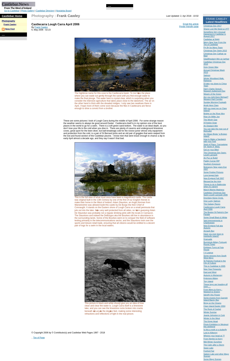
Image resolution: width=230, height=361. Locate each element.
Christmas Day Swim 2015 (215, 51)
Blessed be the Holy (212, 181)
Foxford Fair (209, 351)
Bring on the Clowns (212, 303)
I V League (208, 253)
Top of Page (39, 337)
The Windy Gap (210, 120)
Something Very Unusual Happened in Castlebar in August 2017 (215, 34)
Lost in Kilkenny (210, 333)
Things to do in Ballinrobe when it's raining (215, 185)
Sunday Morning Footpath (215, 102)
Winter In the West (212, 318)
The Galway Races (212, 204)
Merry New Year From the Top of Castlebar (215, 43)
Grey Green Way (211, 67)
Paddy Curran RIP (212, 161)
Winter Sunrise (210, 312)
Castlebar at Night (211, 39)
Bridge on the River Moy (214, 113)
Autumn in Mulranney (213, 275)
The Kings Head (211, 321)
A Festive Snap (210, 123)
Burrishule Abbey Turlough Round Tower (215, 243)
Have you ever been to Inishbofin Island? (214, 235)
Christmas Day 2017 (213, 26)
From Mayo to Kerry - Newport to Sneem (213, 291)
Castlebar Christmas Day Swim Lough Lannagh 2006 (216, 194)
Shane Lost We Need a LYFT (216, 29)
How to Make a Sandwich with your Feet (215, 140)
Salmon (207, 75)
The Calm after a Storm (214, 345)
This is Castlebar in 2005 (214, 266)
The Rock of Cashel (212, 309)
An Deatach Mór (211, 126)
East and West (210, 272)
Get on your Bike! (211, 150)
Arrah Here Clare (211, 105)
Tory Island (208, 281)
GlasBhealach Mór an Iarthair (216, 59)
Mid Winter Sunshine (213, 342)
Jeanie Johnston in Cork (214, 315)
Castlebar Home (12, 15)
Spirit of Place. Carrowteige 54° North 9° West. (215, 145)
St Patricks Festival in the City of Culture (215, 262)
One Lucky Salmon (212, 201)
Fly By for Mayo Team (213, 47)
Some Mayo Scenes (212, 359)
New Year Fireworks (212, 269)
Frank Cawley (10, 24)
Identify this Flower (212, 295)
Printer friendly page (189, 26)
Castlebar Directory (45, 11)
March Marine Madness (214, 190)
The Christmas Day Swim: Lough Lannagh (215, 154)
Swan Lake (208, 348)
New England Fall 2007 (214, 178)
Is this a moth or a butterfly (215, 330)
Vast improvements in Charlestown (213, 221)
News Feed (10, 29)
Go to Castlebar (11, 11)
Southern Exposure (212, 164)
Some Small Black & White (215, 217)
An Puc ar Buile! (211, 158)
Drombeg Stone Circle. (214, 198)
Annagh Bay (209, 231)
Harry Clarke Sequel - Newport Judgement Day (214, 90)
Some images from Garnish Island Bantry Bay (216, 299)
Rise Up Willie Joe (212, 117)
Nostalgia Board (63, 11)
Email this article (191, 24)
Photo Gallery (27, 11)
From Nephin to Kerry (213, 339)
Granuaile (208, 239)
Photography (8, 21)
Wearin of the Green (212, 94)
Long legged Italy (211, 175)
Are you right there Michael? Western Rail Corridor (216, 98)
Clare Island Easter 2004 (214, 306)
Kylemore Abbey (211, 278)
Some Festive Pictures (213, 172)
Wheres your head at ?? (214, 336)
